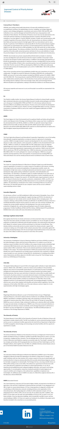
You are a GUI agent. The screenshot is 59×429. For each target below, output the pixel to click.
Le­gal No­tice (52, 422)
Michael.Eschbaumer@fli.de (47, 418)
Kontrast (29, 427)
